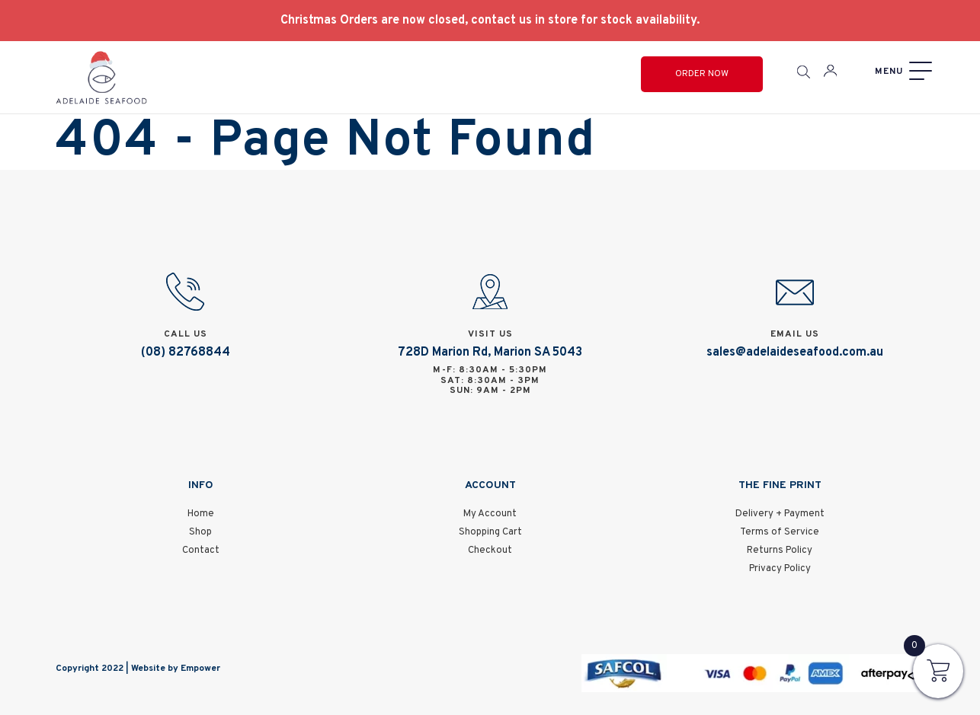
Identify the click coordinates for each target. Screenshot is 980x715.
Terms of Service (779, 532)
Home (200, 514)
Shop (200, 532)
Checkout (490, 550)
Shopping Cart (490, 532)
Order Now (702, 74)
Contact (200, 550)
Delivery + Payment (780, 514)
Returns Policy (779, 550)
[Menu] (901, 71)
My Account (490, 514)
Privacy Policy (780, 569)
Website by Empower (175, 668)
